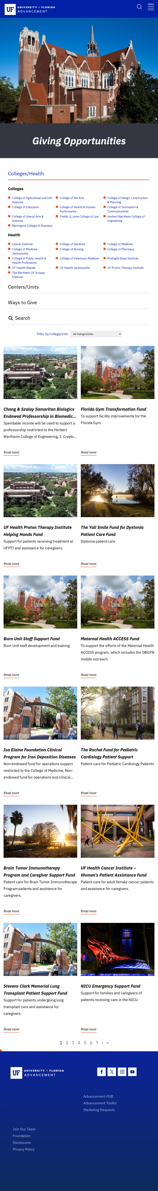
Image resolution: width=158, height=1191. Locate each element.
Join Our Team (24, 1129)
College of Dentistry (72, 244)
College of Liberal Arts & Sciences (28, 218)
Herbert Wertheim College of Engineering (126, 218)
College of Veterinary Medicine (79, 258)
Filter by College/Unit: (53, 334)
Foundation (21, 1135)
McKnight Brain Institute (123, 258)
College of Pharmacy (120, 249)
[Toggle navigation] (151, 6)
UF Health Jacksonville (75, 268)
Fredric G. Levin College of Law (79, 216)
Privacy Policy (24, 1149)
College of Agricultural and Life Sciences (32, 200)
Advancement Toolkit (100, 1103)
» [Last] (108, 1042)
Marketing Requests (99, 1109)
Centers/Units (23, 287)
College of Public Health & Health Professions (29, 260)
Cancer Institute (22, 244)
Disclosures (22, 1142)
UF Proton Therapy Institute (125, 268)
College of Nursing (72, 249)
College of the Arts (72, 198)
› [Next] (102, 1042)
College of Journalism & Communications (122, 209)
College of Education (25, 207)
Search (19, 318)
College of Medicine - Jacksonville (25, 251)
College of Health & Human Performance (77, 209)
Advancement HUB (98, 1096)
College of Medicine (120, 244)
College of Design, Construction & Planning (127, 200)
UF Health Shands (23, 268)
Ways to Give (22, 302)
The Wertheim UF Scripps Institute (28, 275)
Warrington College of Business (32, 225)
